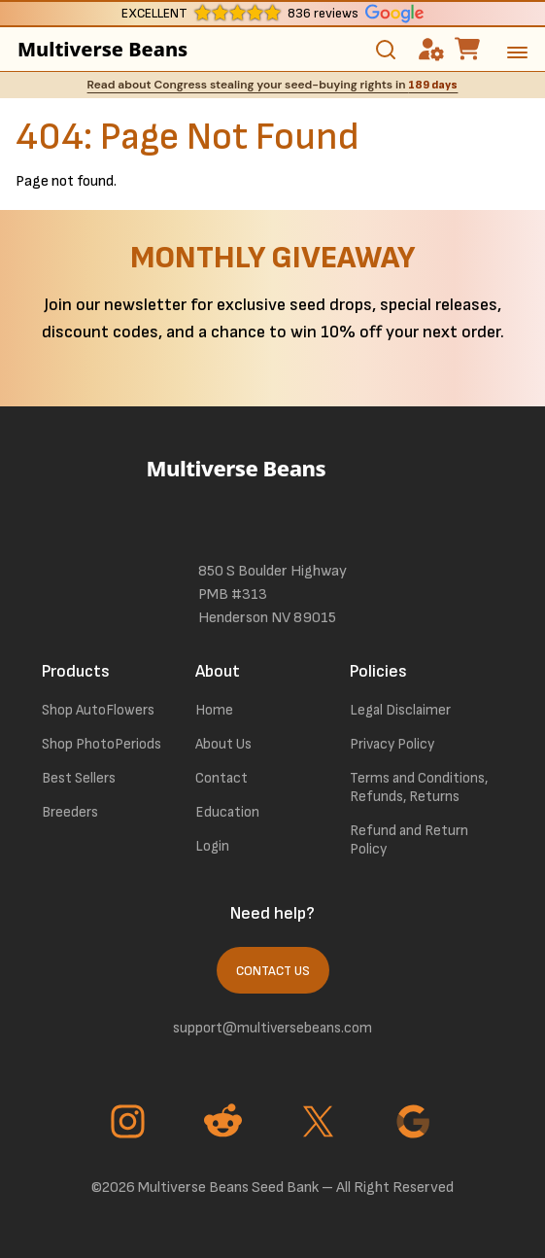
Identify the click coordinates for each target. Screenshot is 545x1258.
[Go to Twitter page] (320, 1123)
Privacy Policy (392, 744)
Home (214, 710)
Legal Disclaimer (400, 710)
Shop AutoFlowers (98, 710)
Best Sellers (79, 778)
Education (227, 812)
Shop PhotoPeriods (101, 744)
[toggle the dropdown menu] (517, 56)
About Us (223, 744)
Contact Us (273, 971)
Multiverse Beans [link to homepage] (87, 49)
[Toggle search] (385, 49)
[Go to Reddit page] (225, 1123)
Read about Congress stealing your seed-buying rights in (273, 84)
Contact (221, 778)
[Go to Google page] (415, 1123)
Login (212, 846)
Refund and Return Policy (409, 839)
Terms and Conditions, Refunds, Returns (419, 787)
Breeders (70, 812)
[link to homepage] (273, 495)
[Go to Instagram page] (130, 1123)
